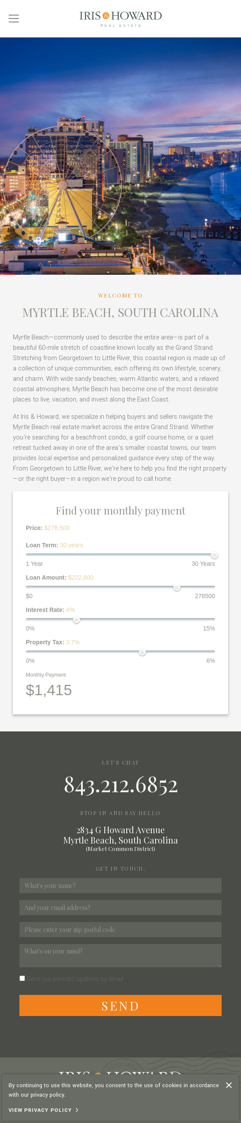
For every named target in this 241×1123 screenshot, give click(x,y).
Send (120, 1005)
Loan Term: (54, 545)
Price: (47, 527)
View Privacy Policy (40, 1110)
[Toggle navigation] (13, 18)
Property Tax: (53, 642)
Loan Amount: (60, 577)
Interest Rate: (50, 609)
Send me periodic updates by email (75, 979)
